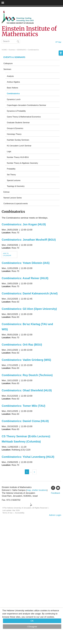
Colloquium (8, 63)
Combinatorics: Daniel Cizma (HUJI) (25, 421)
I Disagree (32, 626)
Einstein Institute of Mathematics (29, 31)
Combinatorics (13, 94)
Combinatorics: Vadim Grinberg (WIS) (26, 359)
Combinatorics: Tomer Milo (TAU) (23, 405)
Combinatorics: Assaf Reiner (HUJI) (25, 278)
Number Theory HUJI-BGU (18, 157)
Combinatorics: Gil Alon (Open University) (29, 308)
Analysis (10, 76)
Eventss (12, 50)
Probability (11, 169)
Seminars (7, 69)
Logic (9, 151)
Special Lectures (13, 180)
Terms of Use (7, 513)
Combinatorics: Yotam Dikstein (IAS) (26, 262)
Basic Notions (12, 88)
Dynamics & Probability (16, 111)
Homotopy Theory (14, 134)
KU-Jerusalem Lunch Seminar (19, 146)
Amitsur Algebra (13, 82)
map (29, 490)
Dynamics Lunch (13, 99)
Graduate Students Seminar (18, 123)
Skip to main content (10, 8)
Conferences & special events (15, 204)
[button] (61, 53)
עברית (58, 42)
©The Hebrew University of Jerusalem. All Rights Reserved (24, 508)
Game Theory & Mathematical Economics (24, 117)
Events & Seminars (14, 57)
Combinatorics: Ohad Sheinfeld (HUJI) (27, 390)
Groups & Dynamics (15, 128)
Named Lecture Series (12, 198)
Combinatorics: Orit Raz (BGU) (22, 344)
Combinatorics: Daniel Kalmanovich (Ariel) (30, 293)
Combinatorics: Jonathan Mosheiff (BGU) (29, 239)
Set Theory (11, 175)
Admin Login (55, 515)
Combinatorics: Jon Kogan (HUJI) (24, 224)
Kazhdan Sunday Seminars (18, 140)
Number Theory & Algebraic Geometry (22, 163)
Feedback (55, 493)
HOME (4, 50)
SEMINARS (21, 50)
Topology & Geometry (16, 186)
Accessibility (19, 513)
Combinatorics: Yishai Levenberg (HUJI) (28, 456)
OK (32, 621)
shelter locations (39, 490)
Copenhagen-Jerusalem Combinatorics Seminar (26, 105)
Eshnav (6, 192)
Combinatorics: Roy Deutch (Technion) (27, 375)
